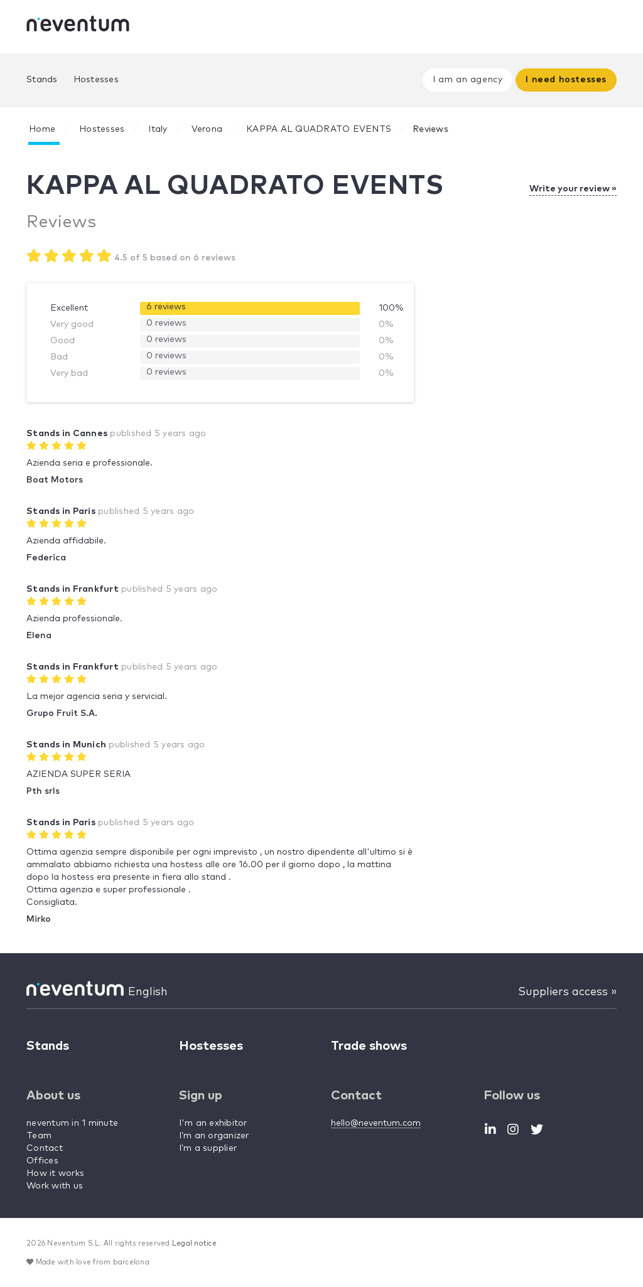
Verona (207, 129)
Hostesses (96, 79)
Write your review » (573, 188)
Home (42, 129)
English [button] (148, 992)
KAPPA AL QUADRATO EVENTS (318, 129)
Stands (42, 79)
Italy (157, 129)
